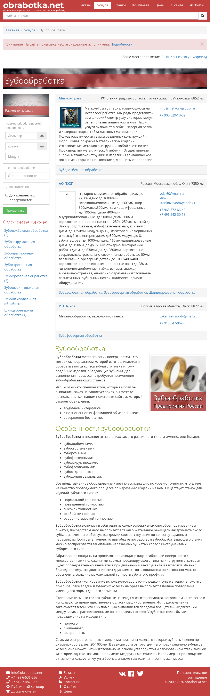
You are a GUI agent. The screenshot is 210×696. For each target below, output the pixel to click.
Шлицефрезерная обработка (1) (18, 312)
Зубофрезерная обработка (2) (25, 278)
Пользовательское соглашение (192, 675)
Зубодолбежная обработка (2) (26, 232)
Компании (140, 5)
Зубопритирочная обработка (19, 255)
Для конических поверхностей (20, 197)
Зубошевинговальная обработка (21, 289)
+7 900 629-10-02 (172, 115)
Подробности (121, 44)
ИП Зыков (67, 306)
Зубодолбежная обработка (80, 170)
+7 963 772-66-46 (172, 210)
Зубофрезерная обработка (125, 292)
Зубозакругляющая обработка (19, 244)
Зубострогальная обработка (18, 267)
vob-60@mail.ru (172, 193)
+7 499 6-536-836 (24, 677)
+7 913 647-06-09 (172, 323)
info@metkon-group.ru (177, 108)
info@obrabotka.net (26, 672)
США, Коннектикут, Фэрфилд (184, 57)
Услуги (102, 5)
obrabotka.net (33, 5)
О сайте (177, 5)
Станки (120, 5)
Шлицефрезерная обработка (172, 292)
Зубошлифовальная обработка (20, 301)
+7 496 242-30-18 (172, 214)
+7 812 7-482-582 (24, 682)
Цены (159, 5)
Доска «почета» (23, 691)
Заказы (85, 5)
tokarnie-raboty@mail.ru (178, 316)
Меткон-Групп (70, 98)
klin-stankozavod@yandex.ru (178, 200)
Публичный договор (27, 686)
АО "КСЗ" (66, 183)
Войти (197, 5)
